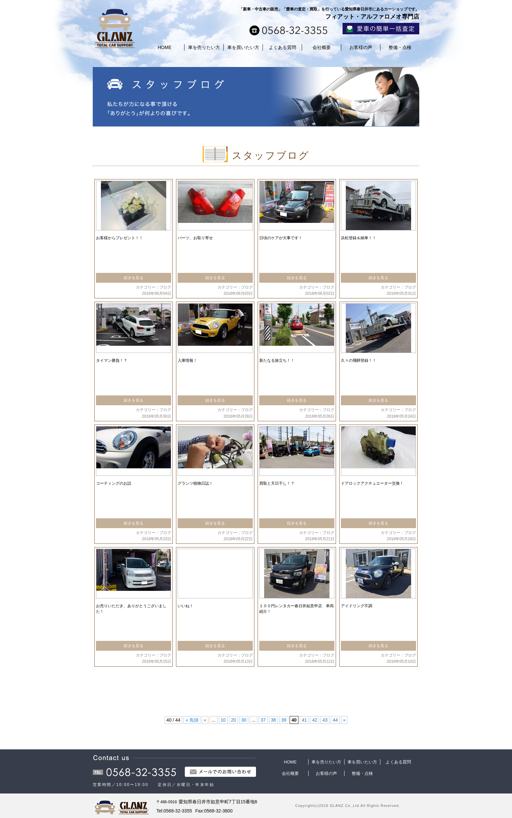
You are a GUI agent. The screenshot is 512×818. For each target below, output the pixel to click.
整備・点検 (400, 47)
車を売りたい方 (204, 47)
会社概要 (321, 47)
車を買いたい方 (243, 47)
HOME (164, 47)
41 (304, 720)
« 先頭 (192, 720)
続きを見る (133, 277)
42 (314, 720)
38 (273, 720)
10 (223, 720)
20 (233, 720)
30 (244, 720)
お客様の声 (360, 47)
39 (283, 720)
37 (263, 720)
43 (325, 720)
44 (335, 720)
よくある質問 (282, 47)
